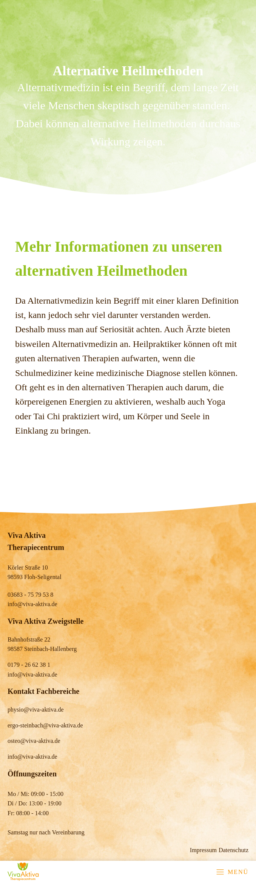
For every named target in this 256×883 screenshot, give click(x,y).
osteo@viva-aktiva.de (34, 741)
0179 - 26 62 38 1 (29, 664)
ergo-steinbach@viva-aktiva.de (45, 725)
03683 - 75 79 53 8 (30, 594)
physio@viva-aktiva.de (35, 709)
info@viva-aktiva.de (32, 604)
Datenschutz (233, 850)
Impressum (203, 850)
